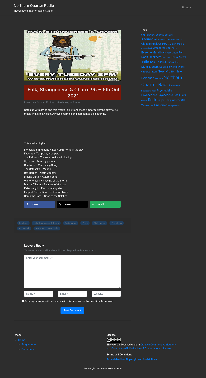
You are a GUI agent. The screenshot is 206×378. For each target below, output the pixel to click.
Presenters (27, 349)
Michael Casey (62, 102)
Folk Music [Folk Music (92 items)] (172, 52)
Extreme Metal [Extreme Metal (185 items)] (150, 52)
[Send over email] (105, 204)
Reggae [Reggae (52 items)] (144, 100)
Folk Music (100, 223)
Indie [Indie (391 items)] (145, 62)
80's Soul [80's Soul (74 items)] (160, 35)
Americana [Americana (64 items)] (162, 39)
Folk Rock (117, 223)
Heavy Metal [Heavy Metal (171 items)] (178, 57)
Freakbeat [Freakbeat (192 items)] (155, 57)
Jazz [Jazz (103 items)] (177, 62)
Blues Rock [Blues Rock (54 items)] (178, 39)
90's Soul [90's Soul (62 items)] (169, 35)
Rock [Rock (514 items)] (152, 100)
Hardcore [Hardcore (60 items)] (166, 57)
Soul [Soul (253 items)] (182, 100)
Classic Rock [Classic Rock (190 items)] (149, 43)
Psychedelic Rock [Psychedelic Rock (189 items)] (169, 95)
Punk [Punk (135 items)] (183, 95)
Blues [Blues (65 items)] (170, 39)
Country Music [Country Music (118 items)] (176, 44)
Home (185, 7)
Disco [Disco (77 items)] (174, 48)
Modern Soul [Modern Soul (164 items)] (157, 66)
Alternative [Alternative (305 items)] (149, 39)
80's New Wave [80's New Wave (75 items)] (148, 35)
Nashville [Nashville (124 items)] (170, 66)
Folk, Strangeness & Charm (46, 223)
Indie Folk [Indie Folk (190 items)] (155, 62)
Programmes (28, 344)
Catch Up (23, 223)
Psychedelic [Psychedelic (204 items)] (149, 95)
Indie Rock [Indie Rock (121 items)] (168, 62)
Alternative (71, 223)
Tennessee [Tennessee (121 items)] (147, 105)
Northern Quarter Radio (34, 5)
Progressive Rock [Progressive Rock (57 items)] (148, 91)
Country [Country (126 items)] (162, 43)
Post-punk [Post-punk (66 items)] (175, 85)
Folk (86, 223)
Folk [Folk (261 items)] (163, 52)
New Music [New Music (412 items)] (166, 71)
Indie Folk (24, 228)
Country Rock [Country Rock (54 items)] (146, 48)
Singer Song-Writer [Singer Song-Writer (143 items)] (168, 100)
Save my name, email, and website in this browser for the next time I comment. (69, 301)
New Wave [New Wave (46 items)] (159, 78)
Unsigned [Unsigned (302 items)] (161, 105)
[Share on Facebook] (39, 204)
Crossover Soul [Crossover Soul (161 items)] (162, 47)
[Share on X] (72, 204)
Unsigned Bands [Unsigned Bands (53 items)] (174, 106)
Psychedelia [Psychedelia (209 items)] (164, 90)
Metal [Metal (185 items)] (145, 66)
